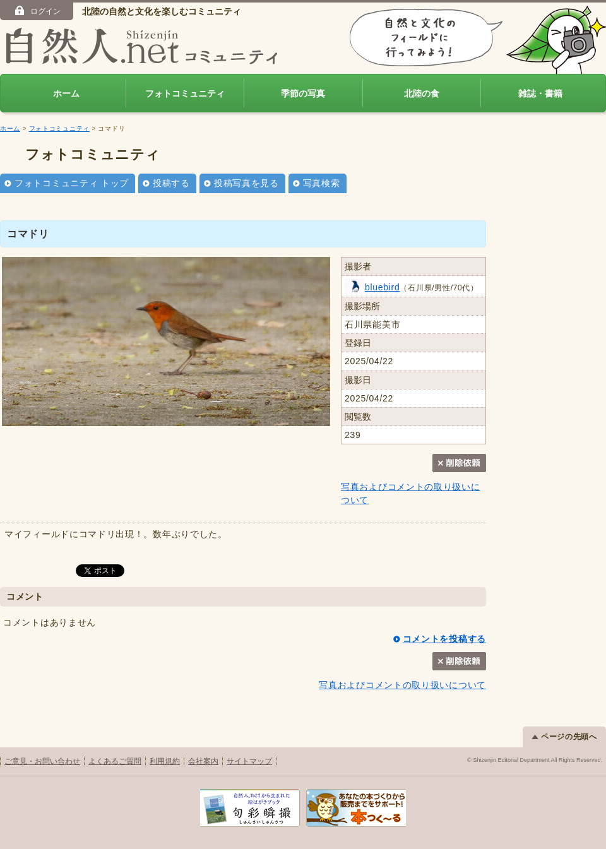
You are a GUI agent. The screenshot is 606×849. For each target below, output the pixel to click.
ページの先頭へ (564, 736)
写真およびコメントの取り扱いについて (402, 685)
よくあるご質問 (114, 761)
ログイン (37, 11)
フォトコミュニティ (185, 93)
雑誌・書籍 (540, 93)
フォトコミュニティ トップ (72, 183)
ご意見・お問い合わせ (42, 761)
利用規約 (165, 761)
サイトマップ (249, 761)
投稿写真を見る (246, 183)
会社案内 (203, 761)
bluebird (372, 287)
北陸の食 (421, 93)
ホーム (66, 93)
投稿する (171, 183)
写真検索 (321, 183)
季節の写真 (303, 93)
